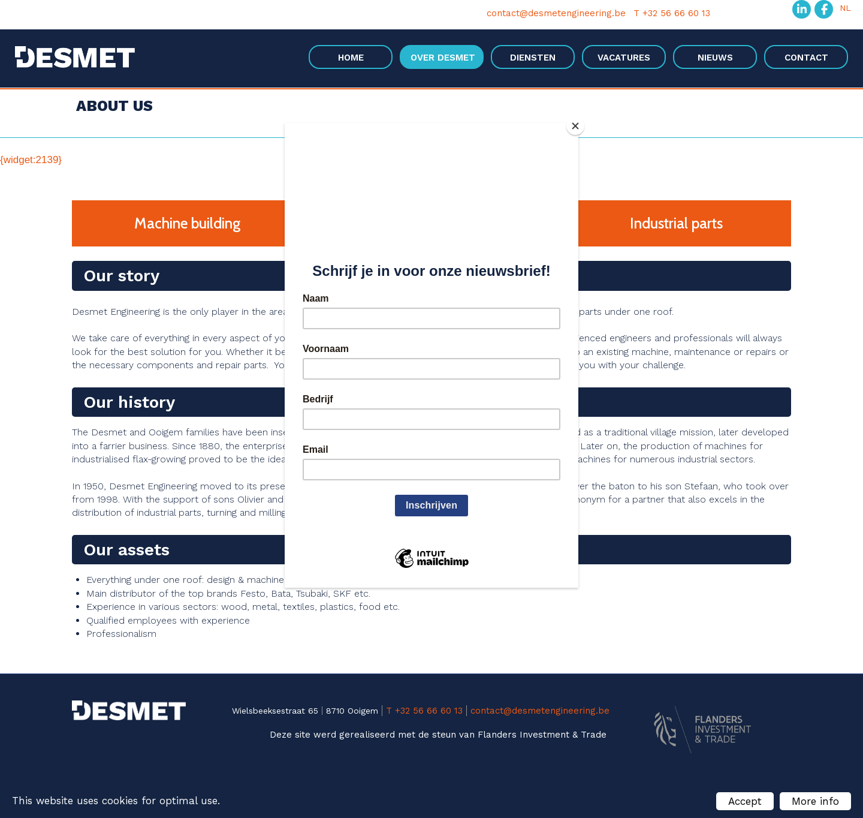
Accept (745, 801)
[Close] (575, 126)
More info (815, 801)
